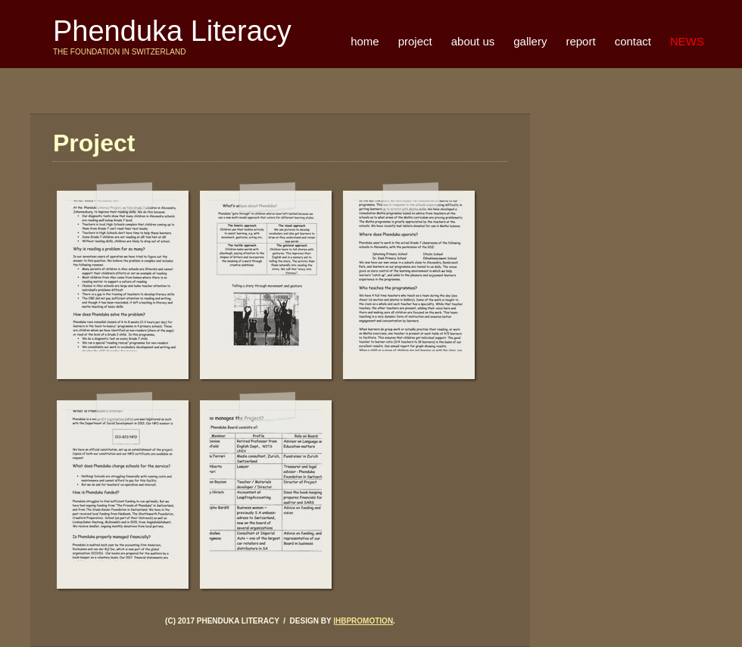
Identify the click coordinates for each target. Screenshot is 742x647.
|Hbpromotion (363, 621)
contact (633, 41)
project (415, 41)
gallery (530, 41)
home (365, 41)
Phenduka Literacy (172, 31)
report (580, 41)
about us (473, 41)
